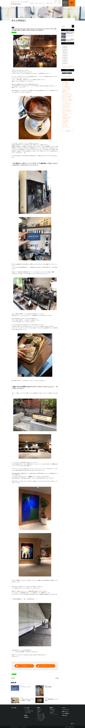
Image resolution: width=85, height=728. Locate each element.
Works (40, 3)
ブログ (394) (64, 73)
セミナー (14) (65, 124)
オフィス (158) (65, 85)
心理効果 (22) (65, 115)
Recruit (51, 3)
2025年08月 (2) (65, 58)
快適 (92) (64, 95)
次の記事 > (57, 678)
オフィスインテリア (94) (66, 93)
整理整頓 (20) (65, 117)
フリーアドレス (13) (66, 127)
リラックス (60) (65, 103)
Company (47, 3)
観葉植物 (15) (65, 122)
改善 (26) (64, 112)
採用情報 (51, 707)
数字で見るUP (52, 709)
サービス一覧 (27, 709)
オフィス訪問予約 (65, 713)
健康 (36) (69, 106)
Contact (59, 3)
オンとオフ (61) (65, 102)
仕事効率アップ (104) (66, 90)
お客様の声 (26, 717)
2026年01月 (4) (65, 50)
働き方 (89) (64, 96)
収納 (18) (69, 117)
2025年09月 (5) (65, 57)
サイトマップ (24, 726)
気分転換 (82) (69, 96)
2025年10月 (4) (65, 55)
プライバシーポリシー (14, 726)
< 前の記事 (13, 678)
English (59, 1)
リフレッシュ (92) (69, 95)
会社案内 (38, 707)
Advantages (32, 3)
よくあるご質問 (27, 712)
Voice (43, 3)
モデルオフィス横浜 (40, 715)
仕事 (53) (70, 103)
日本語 (56, 1)
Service (36, 3)
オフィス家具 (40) (65, 105)
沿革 (38, 712)
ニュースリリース (65, 709)
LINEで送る (14, 32)
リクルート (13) (65, 126)
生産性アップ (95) (65, 92)
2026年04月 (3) (65, 46)
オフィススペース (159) (66, 84)
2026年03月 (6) (65, 47)
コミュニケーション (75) (66, 97)
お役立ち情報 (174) (65, 82)
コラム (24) (69, 73)
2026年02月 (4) (65, 49)
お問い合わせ (64, 715)
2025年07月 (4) (65, 60)
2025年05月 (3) (65, 63)
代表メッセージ (40, 709)
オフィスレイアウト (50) (66, 104)
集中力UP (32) (65, 107)
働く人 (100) (64, 91)
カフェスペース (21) (66, 116)
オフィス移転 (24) (65, 114)
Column (55, 3)
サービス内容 (26, 707)
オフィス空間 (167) (65, 83)
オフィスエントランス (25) (67, 113)
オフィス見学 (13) (65, 125)
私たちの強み (14, 707)
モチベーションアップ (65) (67, 101)
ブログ (13, 27)
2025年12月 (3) (65, 52)
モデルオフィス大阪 (40, 718)
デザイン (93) (70, 94)
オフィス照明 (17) (65, 118)
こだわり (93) (65, 94)
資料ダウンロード (45, 665)
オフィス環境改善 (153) (66, 86)
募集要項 (51, 712)
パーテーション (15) (66, 123)
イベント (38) (65, 106)
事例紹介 (24, 665)
